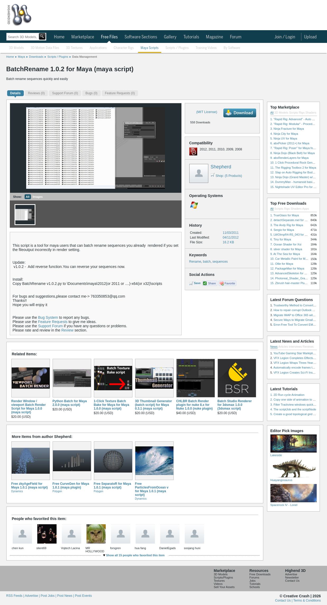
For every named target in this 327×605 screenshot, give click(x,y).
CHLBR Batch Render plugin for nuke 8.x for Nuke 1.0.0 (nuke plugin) (194, 404)
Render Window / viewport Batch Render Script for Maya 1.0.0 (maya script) (28, 406)
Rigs (302, 112)
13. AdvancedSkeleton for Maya (290, 273)
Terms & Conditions (307, 600)
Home (59, 37)
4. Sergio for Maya (282, 229)
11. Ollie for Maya (281, 263)
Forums (254, 577)
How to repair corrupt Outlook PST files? (300, 310)
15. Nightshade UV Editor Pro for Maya (295, 187)
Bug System (48, 317)
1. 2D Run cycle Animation (287, 394)
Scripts (293, 112)
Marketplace (82, 37)
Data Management (84, 56)
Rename (195, 261)
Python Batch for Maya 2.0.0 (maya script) (70, 403)
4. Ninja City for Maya (284, 133)
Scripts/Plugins (223, 577)
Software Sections (141, 37)
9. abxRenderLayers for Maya (289, 157)
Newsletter (292, 577)
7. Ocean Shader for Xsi (285, 244)
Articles (283, 346)
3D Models (16, 48)
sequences (220, 261)
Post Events (83, 596)
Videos (218, 583)
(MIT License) (206, 112)
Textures (219, 580)
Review (67, 330)
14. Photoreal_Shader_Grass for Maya (295, 278)
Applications (98, 48)
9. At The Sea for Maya (285, 254)
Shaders (310, 112)
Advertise (291, 574)
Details (15, 93)
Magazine (214, 37)
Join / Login (284, 37)
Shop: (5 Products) (226, 176)
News (274, 346)
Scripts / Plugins (177, 48)
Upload (310, 37)
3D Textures (74, 48)
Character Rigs (124, 48)
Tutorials (191, 37)
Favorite (230, 283)
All (28, 196)
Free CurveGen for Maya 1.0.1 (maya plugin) (71, 485)
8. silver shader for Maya (286, 249)
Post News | (66, 596)
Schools (255, 587)
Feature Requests (52, 322)
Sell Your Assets (224, 587)
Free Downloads (260, 574)
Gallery (170, 37)
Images (38, 196)
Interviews (295, 346)
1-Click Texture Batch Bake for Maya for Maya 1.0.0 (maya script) (111, 404)
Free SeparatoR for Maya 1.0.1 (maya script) (112, 485)
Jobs (253, 580)
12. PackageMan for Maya (287, 268)
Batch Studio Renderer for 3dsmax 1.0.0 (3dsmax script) (235, 404)
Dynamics (17, 491)
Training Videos (206, 48)
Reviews (308, 346)
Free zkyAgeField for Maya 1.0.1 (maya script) (29, 485)
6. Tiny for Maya (280, 239)
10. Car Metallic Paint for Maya (290, 258)
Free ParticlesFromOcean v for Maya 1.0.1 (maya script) (152, 489)
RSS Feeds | (15, 596)
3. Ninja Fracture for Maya (287, 128)
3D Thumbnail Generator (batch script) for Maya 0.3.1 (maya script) (153, 404)
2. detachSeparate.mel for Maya (291, 220)
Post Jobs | (49, 596)
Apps (305, 208)
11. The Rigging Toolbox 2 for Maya (293, 167)
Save (197, 283)
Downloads (36, 56)
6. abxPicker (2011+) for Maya (290, 143)
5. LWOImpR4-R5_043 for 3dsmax (292, 234)
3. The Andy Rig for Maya (286, 225)
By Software (232, 48)
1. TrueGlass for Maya (284, 215)
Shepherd (221, 166)
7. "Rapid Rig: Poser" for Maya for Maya (296, 148)
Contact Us (292, 580)
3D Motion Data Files (45, 48)
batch (207, 261)
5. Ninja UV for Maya (283, 138)
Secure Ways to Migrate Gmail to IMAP (299, 319)
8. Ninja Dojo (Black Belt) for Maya (292, 153)
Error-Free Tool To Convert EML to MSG (299, 324)
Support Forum (50, 326)
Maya (21, 56)
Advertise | (33, 596)
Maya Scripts (150, 48)
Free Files (109, 37)
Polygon (57, 491)
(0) (36, 93)
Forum (235, 37)
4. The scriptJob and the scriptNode (293, 409)
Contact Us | (284, 600)
